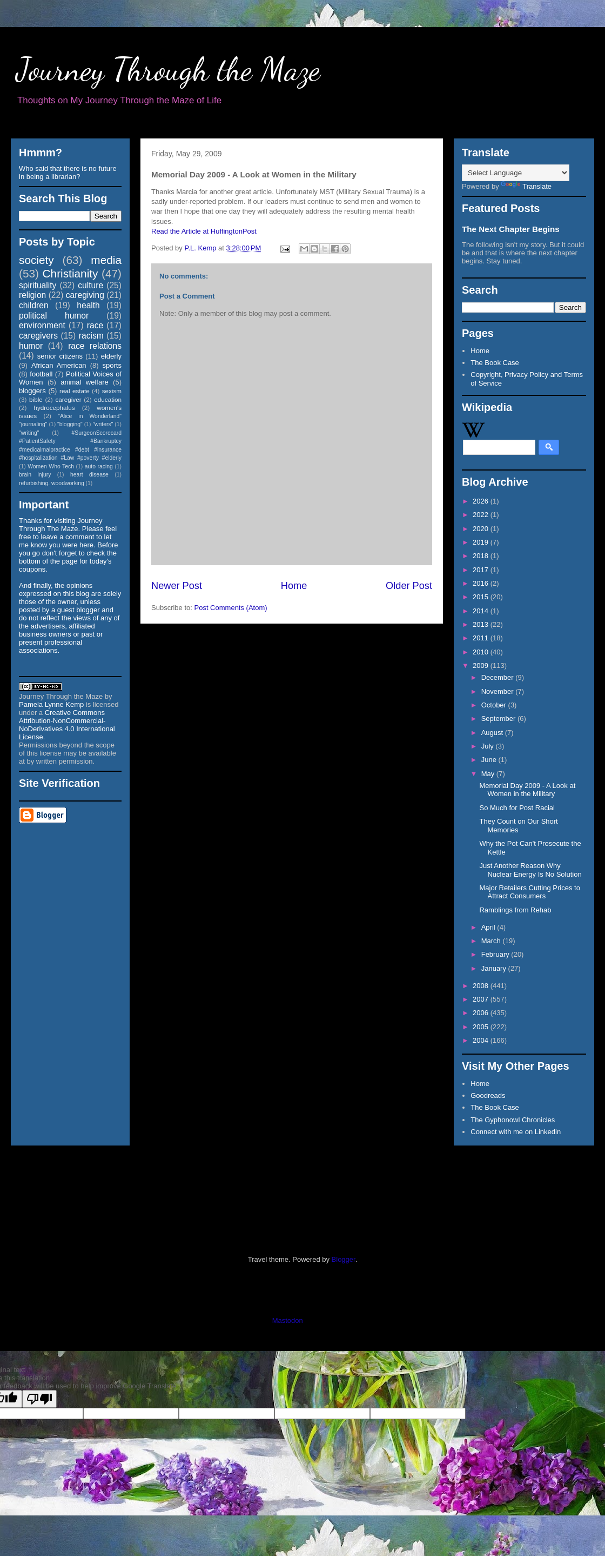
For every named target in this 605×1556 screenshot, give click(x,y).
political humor (54, 315)
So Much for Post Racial (516, 808)
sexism (112, 390)
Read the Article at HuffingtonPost (204, 231)
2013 (481, 624)
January (494, 968)
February (496, 954)
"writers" (102, 424)
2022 (481, 515)
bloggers (32, 391)
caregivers (38, 335)
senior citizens (60, 356)
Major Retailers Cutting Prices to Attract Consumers (529, 892)
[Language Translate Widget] (515, 172)
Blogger (343, 1259)
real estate (74, 390)
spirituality (37, 285)
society (36, 260)
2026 (481, 501)
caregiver (69, 399)
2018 (481, 556)
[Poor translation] (39, 1399)
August (493, 733)
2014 (481, 611)
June (490, 760)
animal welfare (84, 382)
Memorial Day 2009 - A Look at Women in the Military (527, 790)
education (108, 399)
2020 (481, 529)
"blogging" (70, 424)
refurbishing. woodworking (51, 483)
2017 (481, 570)
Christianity (70, 273)
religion (32, 295)
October (494, 705)
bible (36, 399)
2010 (481, 652)
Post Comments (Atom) (230, 608)
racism (91, 335)
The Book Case (494, 363)
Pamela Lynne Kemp (51, 704)
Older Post (409, 585)
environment (42, 325)
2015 (481, 597)
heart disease (89, 475)
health (88, 305)
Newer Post (176, 585)
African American (58, 365)
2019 (481, 542)
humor (31, 345)
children (34, 305)
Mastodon (287, 1320)
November (498, 691)
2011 (481, 638)
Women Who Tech (51, 466)
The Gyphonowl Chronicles (512, 1120)
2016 (481, 583)
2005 (481, 1027)
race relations (95, 345)
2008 (481, 986)
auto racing (99, 466)
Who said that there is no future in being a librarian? (68, 172)
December (498, 677)
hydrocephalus (54, 407)
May (488, 774)
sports (112, 365)
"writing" (29, 433)
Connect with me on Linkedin (515, 1132)
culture (90, 285)
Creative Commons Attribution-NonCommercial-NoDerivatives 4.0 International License (67, 725)
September (499, 718)
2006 (481, 1013)
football (41, 374)
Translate (526, 186)
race (95, 325)
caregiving (85, 295)
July (488, 746)
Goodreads (487, 1095)
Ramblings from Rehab (515, 910)
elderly (111, 356)
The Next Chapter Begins (511, 229)
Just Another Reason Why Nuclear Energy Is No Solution (530, 870)
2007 (481, 999)
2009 (481, 665)
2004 (481, 1040)
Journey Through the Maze (168, 69)
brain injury (35, 475)
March (492, 941)
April (489, 927)
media (106, 260)
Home (294, 585)
